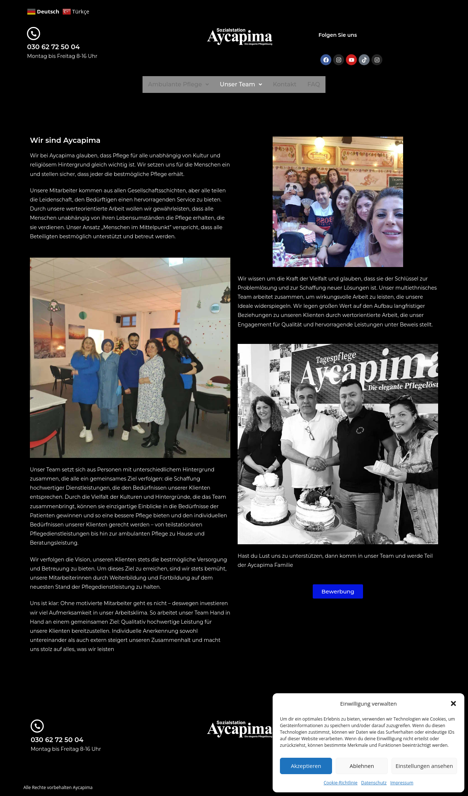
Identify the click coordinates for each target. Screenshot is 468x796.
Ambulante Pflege (178, 84)
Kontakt (285, 84)
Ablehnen (362, 765)
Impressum (401, 783)
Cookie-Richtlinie (341, 783)
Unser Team (241, 84)
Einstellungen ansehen (424, 765)
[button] (453, 703)
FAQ (314, 84)
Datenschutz (374, 783)
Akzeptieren (306, 765)
